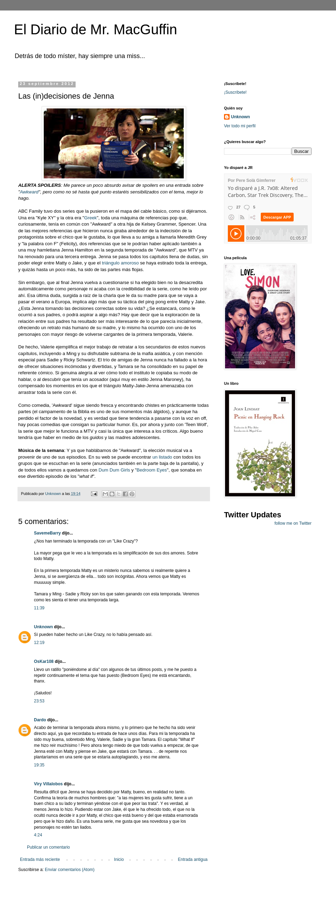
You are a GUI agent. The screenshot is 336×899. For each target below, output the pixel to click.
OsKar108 (44, 661)
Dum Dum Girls (114, 470)
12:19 (39, 642)
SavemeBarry (47, 533)
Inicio (119, 859)
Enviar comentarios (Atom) (69, 869)
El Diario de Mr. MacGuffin (95, 29)
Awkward (29, 191)
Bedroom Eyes (151, 470)
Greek (90, 217)
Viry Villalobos (48, 783)
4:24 (38, 835)
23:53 (39, 701)
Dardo (40, 719)
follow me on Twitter (293, 523)
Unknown (43, 626)
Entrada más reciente (40, 859)
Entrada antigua (193, 859)
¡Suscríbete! (235, 92)
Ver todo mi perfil (239, 125)
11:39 (39, 608)
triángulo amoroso (120, 263)
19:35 (39, 765)
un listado (162, 457)
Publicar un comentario (48, 847)
